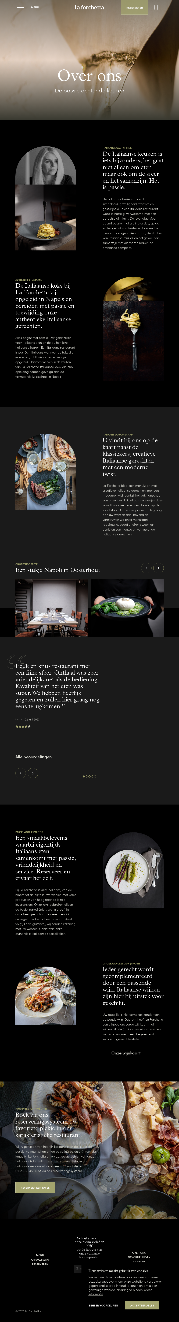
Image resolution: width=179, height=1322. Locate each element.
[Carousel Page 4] (92, 776)
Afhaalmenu (40, 1259)
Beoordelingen (138, 1257)
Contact (139, 1262)
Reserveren (40, 1264)
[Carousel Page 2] (87, 776)
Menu (40, 1255)
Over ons (139, 1252)
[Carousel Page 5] (95, 776)
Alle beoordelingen (33, 756)
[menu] (28, 7)
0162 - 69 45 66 (26, 1171)
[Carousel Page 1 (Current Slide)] (84, 776)
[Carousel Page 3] (89, 776)
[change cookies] (103, 1305)
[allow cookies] (142, 1305)
